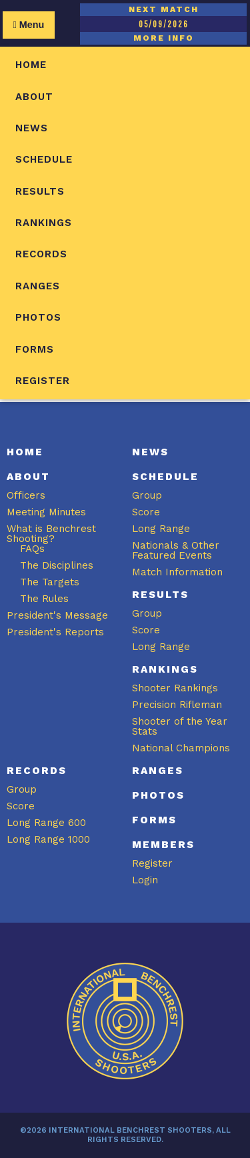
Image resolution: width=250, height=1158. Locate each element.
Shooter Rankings (175, 688)
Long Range (161, 529)
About (34, 97)
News (31, 128)
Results (40, 191)
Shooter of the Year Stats (179, 726)
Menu (28, 24)
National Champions (181, 748)
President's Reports (55, 632)
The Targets (49, 582)
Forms (34, 349)
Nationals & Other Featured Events (175, 550)
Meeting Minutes (46, 512)
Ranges (37, 286)
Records (41, 254)
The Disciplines (56, 565)
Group (147, 495)
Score (146, 512)
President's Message (57, 615)
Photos (38, 317)
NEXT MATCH (164, 9)
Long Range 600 (46, 823)
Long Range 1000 (48, 839)
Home (31, 65)
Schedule (44, 159)
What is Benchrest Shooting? (51, 534)
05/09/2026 (163, 24)
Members (163, 845)
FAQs (32, 549)
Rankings (43, 223)
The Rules (44, 599)
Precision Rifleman (177, 705)
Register (42, 381)
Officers (26, 495)
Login (145, 880)
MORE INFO (163, 38)
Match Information (177, 572)
